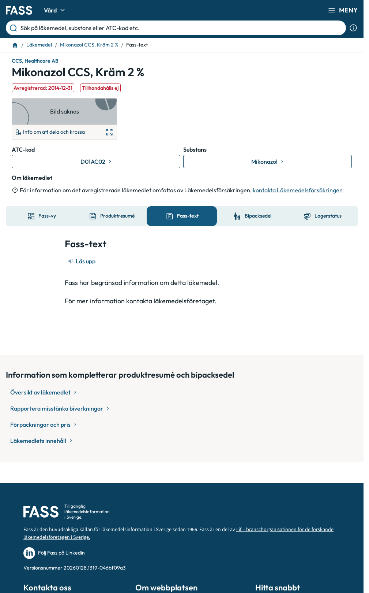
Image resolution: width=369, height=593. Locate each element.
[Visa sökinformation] (353, 28)
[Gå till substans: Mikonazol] (267, 161)
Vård (55, 10)
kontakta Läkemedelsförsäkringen (298, 190)
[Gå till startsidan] (19, 10)
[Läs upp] (82, 261)
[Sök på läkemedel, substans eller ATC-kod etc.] (181, 27)
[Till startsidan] (15, 45)
